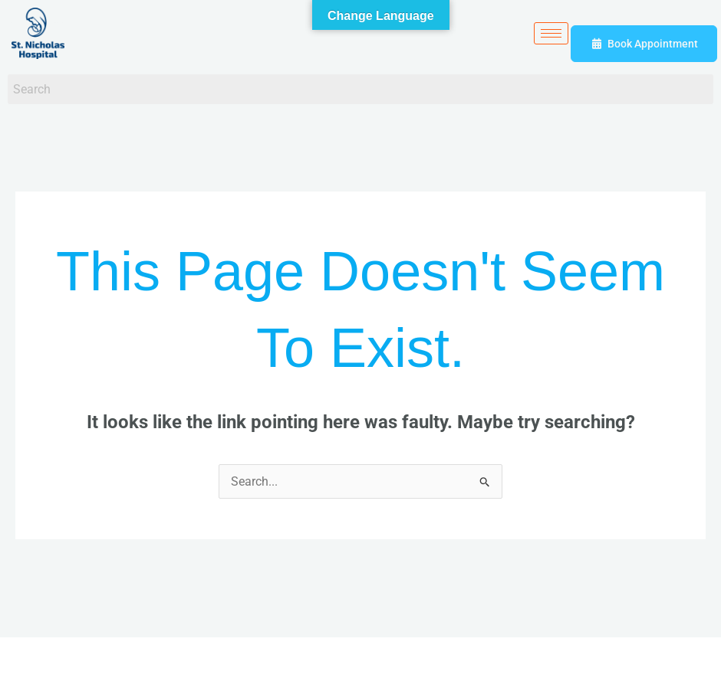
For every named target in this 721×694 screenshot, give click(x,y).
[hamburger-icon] (551, 33)
